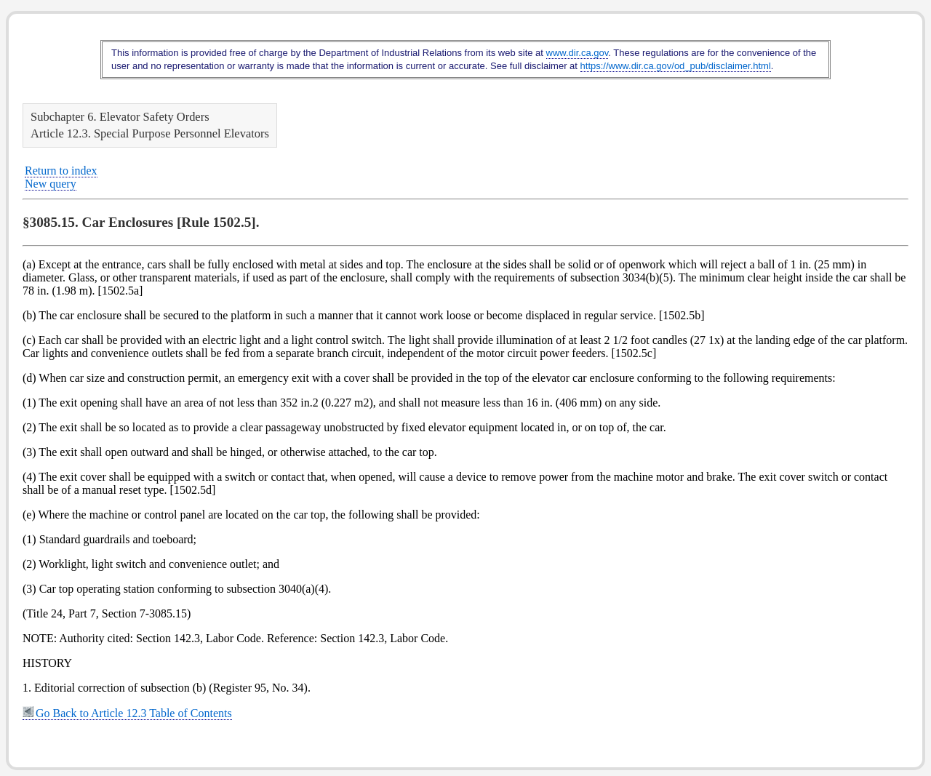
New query (50, 183)
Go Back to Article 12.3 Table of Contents (127, 713)
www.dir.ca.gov (577, 52)
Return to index (61, 170)
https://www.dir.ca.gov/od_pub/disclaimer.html (675, 65)
